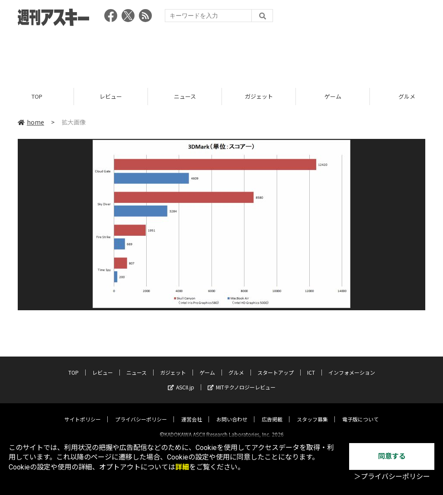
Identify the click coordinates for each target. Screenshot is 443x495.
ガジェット (259, 96)
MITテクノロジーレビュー (242, 379)
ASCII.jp (181, 379)
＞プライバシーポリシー (392, 476)
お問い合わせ (231, 411)
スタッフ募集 (312, 411)
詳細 (182, 467)
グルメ (236, 365)
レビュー (111, 96)
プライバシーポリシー (141, 411)
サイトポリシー (82, 411)
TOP (37, 96)
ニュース (185, 96)
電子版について (360, 411)
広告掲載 (272, 411)
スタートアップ (275, 365)
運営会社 (191, 411)
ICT (311, 365)
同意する (392, 456)
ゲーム (332, 96)
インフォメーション (351, 365)
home (31, 122)
